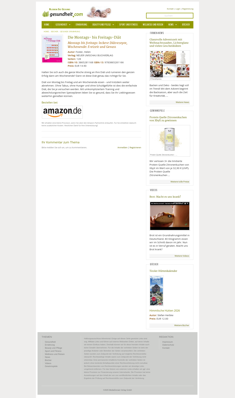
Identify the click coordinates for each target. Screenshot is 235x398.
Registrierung (187, 9)
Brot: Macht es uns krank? (165, 196)
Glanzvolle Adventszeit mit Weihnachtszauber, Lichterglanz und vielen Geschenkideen (168, 43)
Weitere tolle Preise (180, 181)
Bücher (186, 24)
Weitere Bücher (181, 325)
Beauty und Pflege (102, 24)
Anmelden (122, 147)
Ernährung (81, 24)
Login (178, 9)
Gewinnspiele (51, 366)
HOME (46, 24)
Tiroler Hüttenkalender (163, 271)
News (171, 24)
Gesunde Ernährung (70, 32)
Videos (48, 363)
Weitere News (182, 102)
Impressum (167, 342)
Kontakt (170, 9)
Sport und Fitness (128, 24)
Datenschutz (168, 345)
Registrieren (135, 147)
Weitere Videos (182, 255)
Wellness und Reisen (153, 24)
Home (46, 32)
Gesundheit (61, 24)
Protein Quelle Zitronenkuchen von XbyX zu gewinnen (168, 119)
